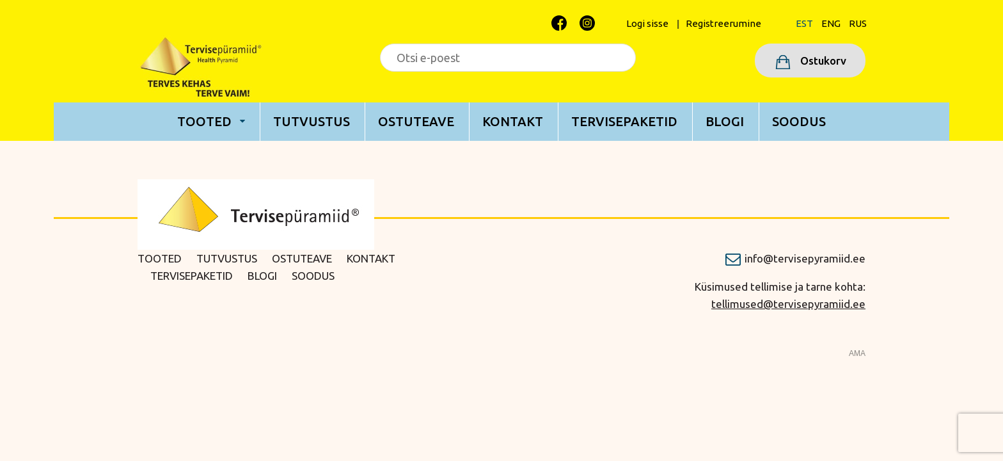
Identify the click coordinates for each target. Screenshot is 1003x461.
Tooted (204, 121)
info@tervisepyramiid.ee (805, 258)
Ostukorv (822, 60)
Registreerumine (723, 23)
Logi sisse (647, 23)
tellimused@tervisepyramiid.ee (788, 304)
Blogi (725, 121)
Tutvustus (311, 121)
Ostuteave (416, 121)
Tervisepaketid (624, 121)
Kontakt (512, 121)
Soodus (799, 121)
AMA (857, 353)
